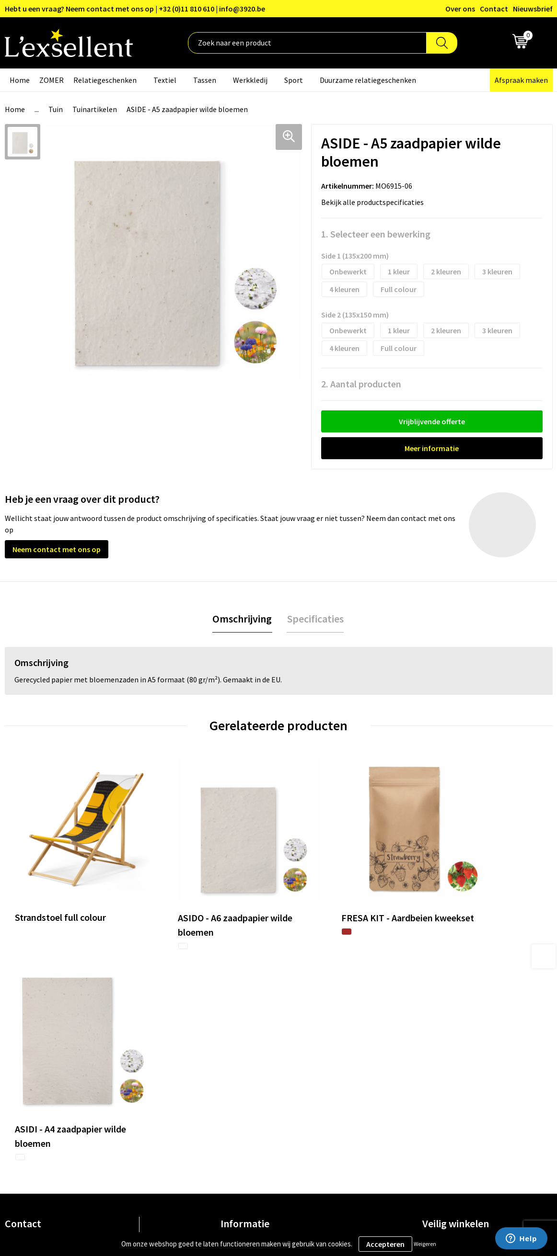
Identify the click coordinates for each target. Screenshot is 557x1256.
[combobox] (307, 43)
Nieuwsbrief (533, 8)
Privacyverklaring (450, 1019)
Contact (494, 8)
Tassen (204, 80)
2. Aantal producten (361, 384)
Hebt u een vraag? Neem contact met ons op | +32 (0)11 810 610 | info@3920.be (135, 8)
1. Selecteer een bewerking (375, 234)
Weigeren (425, 1243)
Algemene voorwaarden (461, 1004)
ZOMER (51, 80)
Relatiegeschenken (105, 80)
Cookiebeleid (443, 1034)
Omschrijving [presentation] (242, 618)
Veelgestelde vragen (253, 1048)
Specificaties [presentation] (315, 618)
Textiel (164, 80)
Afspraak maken (521, 80)
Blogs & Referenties (253, 1019)
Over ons (460, 8)
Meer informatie (432, 448)
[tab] (242, 619)
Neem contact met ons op (56, 549)
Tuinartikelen (94, 109)
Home (20, 80)
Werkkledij (250, 80)
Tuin (55, 109)
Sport (293, 80)
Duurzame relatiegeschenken (368, 80)
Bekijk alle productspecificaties (375, 202)
